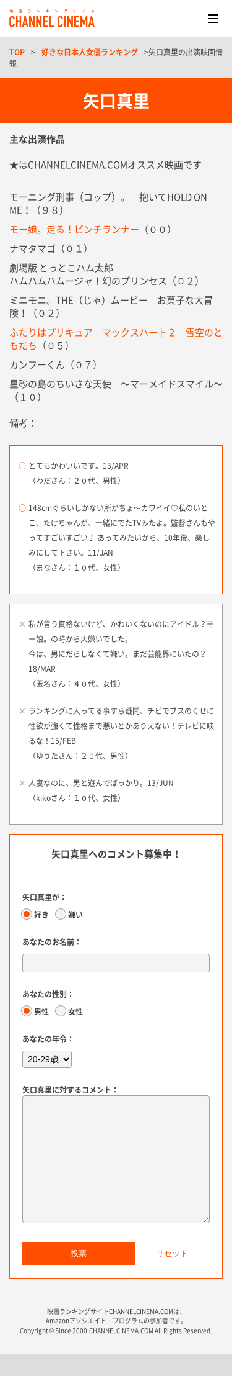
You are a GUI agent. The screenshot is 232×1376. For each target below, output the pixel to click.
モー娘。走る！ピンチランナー (74, 229)
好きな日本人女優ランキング (89, 52)
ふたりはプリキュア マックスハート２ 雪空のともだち (116, 338)
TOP (17, 52)
